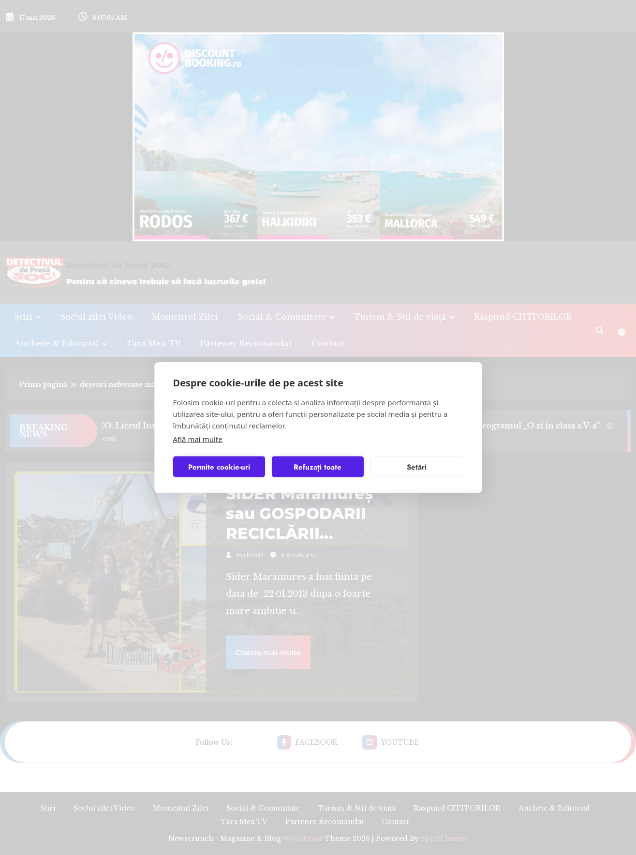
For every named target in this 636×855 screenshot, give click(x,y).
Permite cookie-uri (219, 466)
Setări (417, 466)
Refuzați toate (317, 466)
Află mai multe (197, 439)
